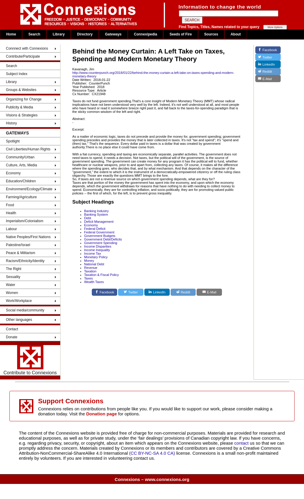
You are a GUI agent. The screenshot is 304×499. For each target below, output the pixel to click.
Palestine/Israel (18, 245)
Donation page (101, 413)
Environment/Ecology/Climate (29, 189)
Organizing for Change (24, 99)
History (11, 123)
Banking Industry (96, 211)
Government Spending (100, 243)
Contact (12, 329)
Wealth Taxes (94, 282)
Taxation (90, 271)
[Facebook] (104, 292)
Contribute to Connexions (30, 360)
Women (12, 293)
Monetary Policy (96, 257)
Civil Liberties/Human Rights (28, 149)
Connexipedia (145, 34)
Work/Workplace (19, 301)
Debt (87, 218)
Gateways (113, 34)
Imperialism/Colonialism (24, 221)
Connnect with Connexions (27, 48)
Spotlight (13, 141)
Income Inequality (97, 250)
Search (34, 34)
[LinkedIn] (157, 292)
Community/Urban (20, 157)
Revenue (90, 267)
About (236, 34)
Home (11, 34)
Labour (11, 229)
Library (59, 34)
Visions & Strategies (21, 115)
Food (10, 205)
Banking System (96, 214)
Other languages (19, 320)
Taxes (88, 278)
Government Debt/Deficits (103, 239)
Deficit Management (99, 221)
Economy (13, 173)
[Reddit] (183, 292)
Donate (11, 337)
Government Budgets (99, 236)
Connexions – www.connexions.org (152, 479)
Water (10, 285)
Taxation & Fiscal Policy (101, 275)
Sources (211, 34)
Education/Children (21, 181)
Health (11, 213)
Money (89, 260)
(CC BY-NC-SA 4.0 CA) (152, 453)
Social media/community (25, 310)
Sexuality (13, 277)
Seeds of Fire (180, 34)
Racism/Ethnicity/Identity (25, 261)
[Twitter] (130, 292)
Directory (85, 34)
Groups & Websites (21, 90)
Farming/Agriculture (21, 197)
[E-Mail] (209, 292)
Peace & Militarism (20, 253)
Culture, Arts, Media (21, 165)
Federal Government (99, 232)
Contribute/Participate (23, 56)
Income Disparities (97, 246)
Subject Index (16, 74)
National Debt (94, 264)
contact (242, 443)
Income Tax (92, 253)
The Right (13, 269)
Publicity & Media (19, 107)
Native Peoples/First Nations (28, 237)
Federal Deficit (94, 228)
